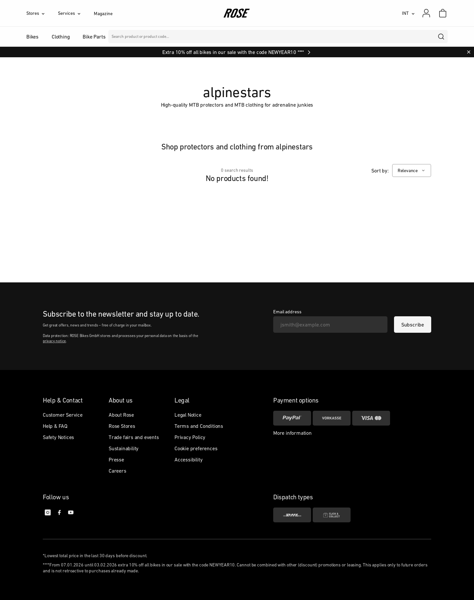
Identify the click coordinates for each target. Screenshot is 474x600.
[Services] (76, 13)
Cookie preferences (195, 448)
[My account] (426, 13)
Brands (200, 36)
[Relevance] (411, 170)
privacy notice (54, 341)
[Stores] (42, 13)
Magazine (103, 13)
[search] (441, 36)
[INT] (408, 13)
